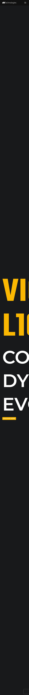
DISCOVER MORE (9, 418)
